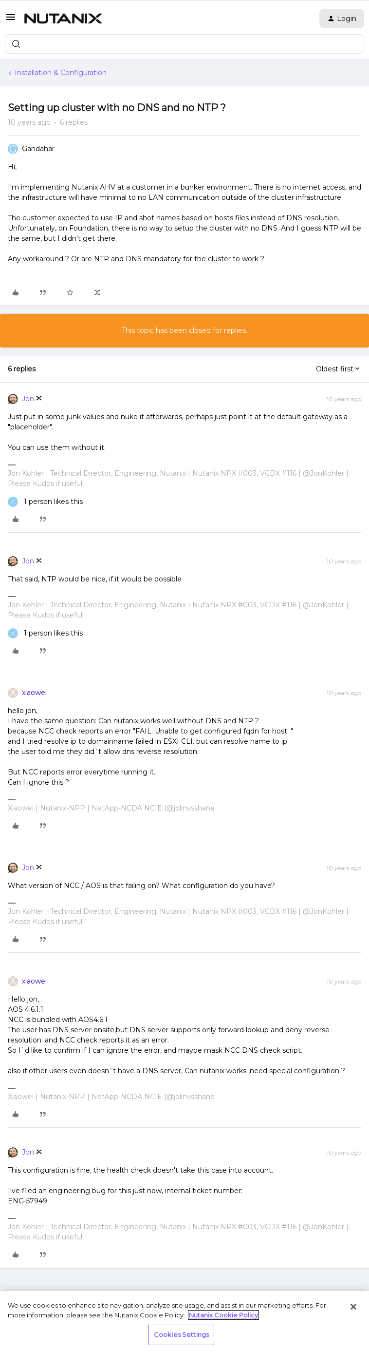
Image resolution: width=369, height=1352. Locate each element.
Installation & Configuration (61, 72)
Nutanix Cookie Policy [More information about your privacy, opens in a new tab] (223, 1315)
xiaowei (34, 692)
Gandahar (38, 148)
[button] (11, 20)
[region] (184, 1321)
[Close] (353, 1306)
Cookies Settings (181, 1334)
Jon (28, 398)
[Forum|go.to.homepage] (63, 18)
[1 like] (45, 502)
